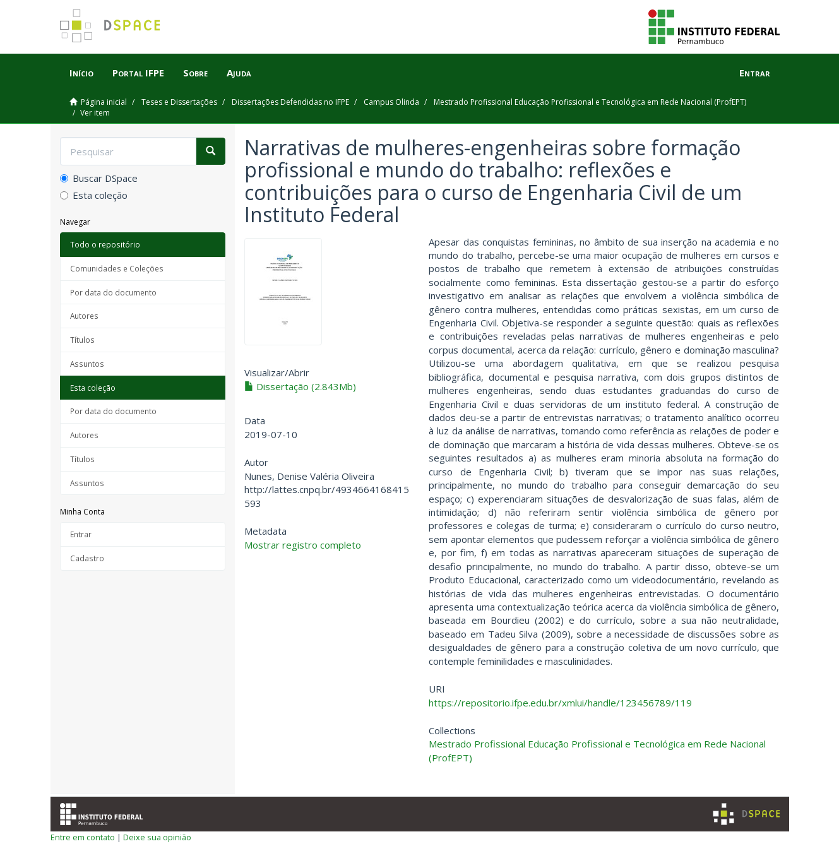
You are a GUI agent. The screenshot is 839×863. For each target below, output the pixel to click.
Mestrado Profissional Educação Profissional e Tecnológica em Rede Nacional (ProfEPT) (590, 102)
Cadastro (87, 558)
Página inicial (104, 102)
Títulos (82, 340)
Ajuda (239, 72)
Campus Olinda (391, 102)
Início (81, 72)
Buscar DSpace (99, 178)
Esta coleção (94, 195)
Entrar (81, 534)
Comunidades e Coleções (117, 268)
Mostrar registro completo (302, 545)
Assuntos (87, 364)
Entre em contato (83, 837)
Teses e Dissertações (179, 102)
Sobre (195, 72)
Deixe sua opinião (157, 837)
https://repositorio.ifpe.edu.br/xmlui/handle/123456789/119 (560, 702)
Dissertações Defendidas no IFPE (290, 102)
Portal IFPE (138, 72)
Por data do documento (113, 292)
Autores (84, 316)
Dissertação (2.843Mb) (300, 386)
